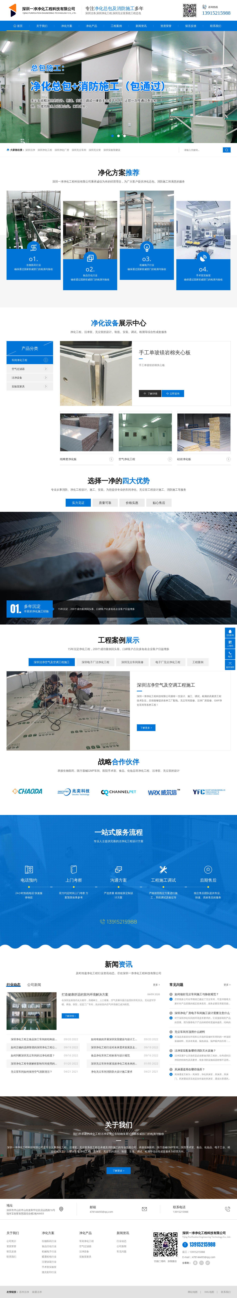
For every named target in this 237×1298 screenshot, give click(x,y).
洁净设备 (30, 378)
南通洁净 (37, 1292)
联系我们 (215, 26)
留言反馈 (190, 26)
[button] (112, 136)
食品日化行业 (49, 1246)
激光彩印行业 (49, 1272)
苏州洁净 (24, 1292)
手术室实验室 (49, 1267)
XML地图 (209, 1292)
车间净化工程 (30, 360)
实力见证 (78, 503)
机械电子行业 (49, 1251)
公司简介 (11, 1241)
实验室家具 (30, 386)
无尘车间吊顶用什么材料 (190, 1032)
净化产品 (91, 26)
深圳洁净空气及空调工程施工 (52, 662)
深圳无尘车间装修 (132, 662)
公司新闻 (34, 984)
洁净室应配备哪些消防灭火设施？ (195, 1050)
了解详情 (150, 393)
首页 (18, 26)
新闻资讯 (141, 26)
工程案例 (116, 26)
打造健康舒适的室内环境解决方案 (85, 994)
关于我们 (41, 26)
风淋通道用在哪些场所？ (190, 1069)
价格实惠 (132, 503)
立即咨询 (172, 393)
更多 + (156, 984)
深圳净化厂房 (62, 149)
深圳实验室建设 (111, 149)
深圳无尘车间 (79, 149)
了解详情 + (70, 1015)
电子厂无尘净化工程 (167, 662)
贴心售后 (159, 503)
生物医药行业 (49, 1241)
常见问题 (121, 1251)
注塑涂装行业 (49, 1261)
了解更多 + (118, 1170)
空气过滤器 (30, 369)
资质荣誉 (166, 26)
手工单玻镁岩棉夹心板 (165, 352)
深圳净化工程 (45, 149)
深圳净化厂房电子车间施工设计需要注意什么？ (204, 1013)
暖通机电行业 (49, 1256)
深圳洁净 (30, 149)
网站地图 (193, 1292)
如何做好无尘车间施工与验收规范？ (197, 994)
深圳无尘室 (95, 149)
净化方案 (66, 26)
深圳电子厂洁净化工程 (95, 662)
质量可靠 (105, 503)
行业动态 (13, 984)
